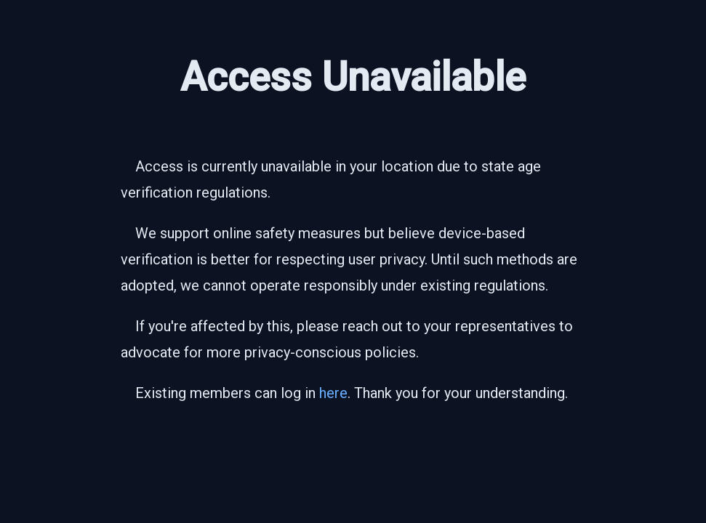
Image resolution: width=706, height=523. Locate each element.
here (333, 393)
